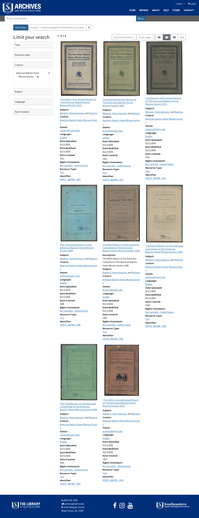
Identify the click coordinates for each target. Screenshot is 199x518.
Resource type (22, 54)
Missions (64, 113)
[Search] (70, 18)
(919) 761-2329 (69, 500)
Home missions (76, 113)
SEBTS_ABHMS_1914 (113, 480)
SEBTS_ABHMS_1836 (155, 326)
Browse (143, 10)
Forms (176, 10)
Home (132, 10)
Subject (19, 91)
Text (62, 172)
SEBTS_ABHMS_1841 (113, 338)
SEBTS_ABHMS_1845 (70, 324)
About (156, 10)
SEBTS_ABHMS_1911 (155, 178)
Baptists (93, 113)
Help (166, 10)
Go (141, 18)
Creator (19, 64)
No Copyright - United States (74, 165)
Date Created (22, 111)
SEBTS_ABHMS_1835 (70, 483)
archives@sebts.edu (70, 130)
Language (20, 101)
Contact (189, 10)
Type (17, 44)
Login (192, 3)
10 (145, 37)
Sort (123, 37)
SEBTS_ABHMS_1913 (70, 179)
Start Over (20, 27)
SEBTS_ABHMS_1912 (113, 179)
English (179, 3)
